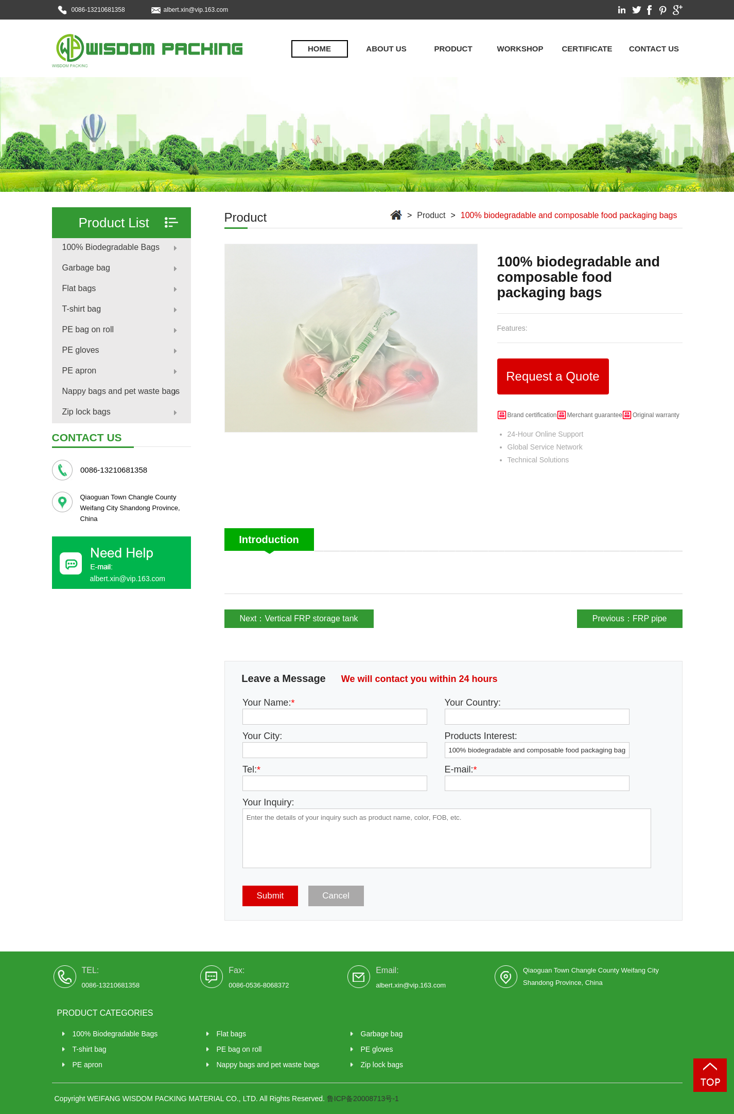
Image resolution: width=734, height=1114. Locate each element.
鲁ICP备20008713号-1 (363, 1098)
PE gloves (80, 350)
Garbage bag (86, 267)
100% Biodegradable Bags (111, 247)
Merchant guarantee (594, 415)
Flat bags (79, 288)
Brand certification (532, 415)
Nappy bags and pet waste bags (121, 391)
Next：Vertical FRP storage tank (299, 618)
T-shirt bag (81, 308)
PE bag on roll (88, 329)
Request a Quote (552, 376)
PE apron (79, 370)
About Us (386, 48)
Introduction (269, 539)
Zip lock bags (86, 411)
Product (453, 48)
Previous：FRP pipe (629, 618)
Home (319, 48)
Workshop (520, 48)
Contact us (654, 48)
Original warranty (656, 415)
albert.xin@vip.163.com (196, 9)
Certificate (587, 48)
